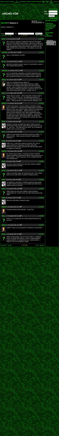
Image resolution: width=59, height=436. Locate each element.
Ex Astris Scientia (51, 1)
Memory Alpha (43, 2)
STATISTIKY (49, 28)
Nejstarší (42, 35)
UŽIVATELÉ (49, 23)
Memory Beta (47, 2)
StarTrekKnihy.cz (23, 1)
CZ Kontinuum (16, 2)
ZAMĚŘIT (41, 39)
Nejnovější (4, 35)
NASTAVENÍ (49, 33)
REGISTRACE (53, 9)
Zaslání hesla (53, 18)
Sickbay (12, 1)
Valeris (4, 79)
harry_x (40, 21)
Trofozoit (4, 52)
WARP (28, 1)
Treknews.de (56, 1)
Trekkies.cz (2, 1)
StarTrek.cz (7, 1)
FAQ (47, 34)
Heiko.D (4, 103)
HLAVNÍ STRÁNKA (51, 20)
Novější (9, 35)
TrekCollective (38, 1)
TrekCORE (32, 1)
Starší (37, 35)
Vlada (3, 121)
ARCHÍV (4, 23)
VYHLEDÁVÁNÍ (50, 27)
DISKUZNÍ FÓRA (51, 25)
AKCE (47, 30)
